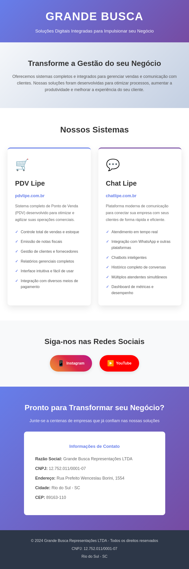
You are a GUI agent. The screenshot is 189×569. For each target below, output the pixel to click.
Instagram (70, 363)
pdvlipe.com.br (29, 195)
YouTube (119, 363)
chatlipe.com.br (121, 195)
